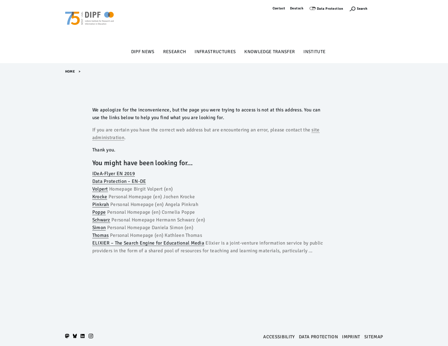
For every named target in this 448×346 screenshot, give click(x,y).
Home (70, 71)
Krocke (99, 197)
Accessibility (279, 337)
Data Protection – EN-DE (119, 181)
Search (362, 9)
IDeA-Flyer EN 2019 (113, 174)
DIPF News (143, 52)
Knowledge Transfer (269, 52)
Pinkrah (100, 204)
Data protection (318, 337)
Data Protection (330, 9)
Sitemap (373, 337)
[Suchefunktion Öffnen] (358, 9)
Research (174, 52)
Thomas (100, 235)
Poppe (99, 212)
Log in (378, 8)
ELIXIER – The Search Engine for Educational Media (148, 243)
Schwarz (101, 220)
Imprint (351, 337)
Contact (279, 8)
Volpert (100, 189)
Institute (314, 52)
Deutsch (297, 8)
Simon (99, 228)
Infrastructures (215, 52)
